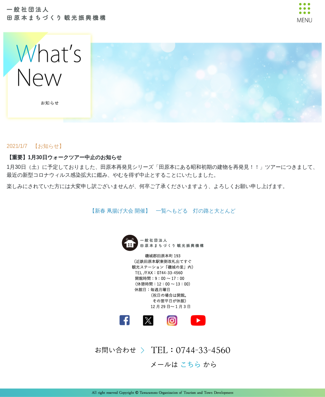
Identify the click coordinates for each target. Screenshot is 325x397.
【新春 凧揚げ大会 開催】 (120, 211)
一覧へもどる (172, 211)
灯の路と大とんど (214, 211)
